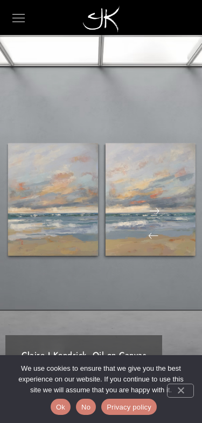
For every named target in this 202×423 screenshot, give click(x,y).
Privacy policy (129, 407)
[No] (180, 391)
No (85, 407)
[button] (153, 236)
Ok (60, 407)
